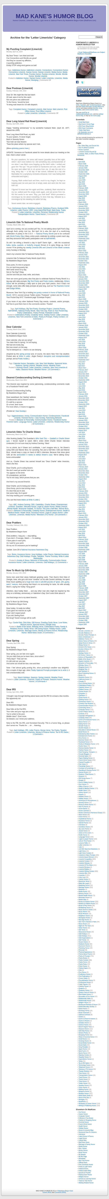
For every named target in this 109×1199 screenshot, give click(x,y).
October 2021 (83, 261)
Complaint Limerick (35, 109)
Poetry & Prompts (45, 317)
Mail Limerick (58, 109)
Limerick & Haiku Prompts (87, 855)
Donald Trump (83, 726)
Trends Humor (83, 1079)
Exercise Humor (84, 740)
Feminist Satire (12, 422)
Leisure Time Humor (85, 841)
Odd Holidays (25, 556)
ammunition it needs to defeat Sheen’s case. (35, 455)
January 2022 (83, 255)
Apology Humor (83, 653)
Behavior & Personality (25, 420)
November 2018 (84, 331)
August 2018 (83, 337)
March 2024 (82, 202)
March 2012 (82, 489)
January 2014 (83, 444)
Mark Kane (56, 210)
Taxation (63, 730)
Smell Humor (83, 1039)
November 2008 (84, 570)
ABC (15, 505)
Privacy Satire (83, 978)
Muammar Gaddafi (26, 509)
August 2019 (83, 313)
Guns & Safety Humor (86, 782)
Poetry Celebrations (24, 313)
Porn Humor (82, 972)
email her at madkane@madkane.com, (84, 113)
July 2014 (82, 432)
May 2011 (82, 509)
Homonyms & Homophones (87, 800)
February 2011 (83, 515)
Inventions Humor (84, 827)
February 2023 (83, 228)
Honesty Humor (22, 367)
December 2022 (84, 232)
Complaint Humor (20, 109)
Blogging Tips (83, 669)
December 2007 (84, 592)
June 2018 (82, 341)
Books (81, 675)
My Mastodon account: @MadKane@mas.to (85, 133)
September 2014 (84, 428)
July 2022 (82, 242)
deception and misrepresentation (57, 356)
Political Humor (83, 1168)
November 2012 (84, 473)
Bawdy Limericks (84, 661)
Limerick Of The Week (86, 865)
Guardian (19, 507)
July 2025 (82, 178)
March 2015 (82, 416)
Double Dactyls (83, 728)
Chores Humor (83, 691)
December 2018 (84, 329)
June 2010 (82, 531)
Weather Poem (55, 365)
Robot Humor (83, 1008)
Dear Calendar (14, 327)
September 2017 (84, 360)
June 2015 (82, 410)
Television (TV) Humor (45, 515)
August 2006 (83, 624)
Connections (47, 70)
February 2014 (83, 442)
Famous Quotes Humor (86, 748)
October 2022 (83, 236)
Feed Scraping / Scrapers (87, 752)
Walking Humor (83, 1089)
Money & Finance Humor (47, 631)
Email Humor (83, 732)
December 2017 (84, 354)
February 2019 (83, 325)
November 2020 (84, 283)
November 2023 (84, 210)
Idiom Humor (83, 814)
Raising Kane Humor (85, 1174)
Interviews (82, 825)
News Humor (83, 924)
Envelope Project (45, 309)
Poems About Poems (85, 954)
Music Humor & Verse (86, 909)
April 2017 (82, 366)
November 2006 (84, 618)
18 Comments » (61, 515)
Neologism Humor (84, 918)
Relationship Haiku (84, 998)
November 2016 (84, 376)
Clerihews (82, 695)
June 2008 (82, 580)
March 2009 (82, 562)
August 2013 (83, 455)
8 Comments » (41, 681)
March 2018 (82, 347)
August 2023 (83, 216)
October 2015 (83, 402)
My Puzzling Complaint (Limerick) (24, 49)
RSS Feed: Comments (86, 128)
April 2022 (82, 248)
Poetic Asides (23, 359)
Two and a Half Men (50, 509)
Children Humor (84, 689)
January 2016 (83, 396)
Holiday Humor (49, 315)
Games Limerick (44, 72)
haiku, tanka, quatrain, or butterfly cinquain (23, 245)
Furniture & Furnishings (86, 768)
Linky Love (82, 877)
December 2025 (84, 170)
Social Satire (83, 1045)
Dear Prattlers (13, 522)
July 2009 (82, 553)
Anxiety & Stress (23, 560)
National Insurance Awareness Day (34, 550)
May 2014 (82, 436)
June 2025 (82, 180)
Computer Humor (84, 709)
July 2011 (82, 505)
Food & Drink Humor (85, 760)
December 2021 (84, 257)
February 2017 (83, 370)
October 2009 (83, 547)
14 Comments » (54, 370)
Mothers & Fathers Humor (87, 903)
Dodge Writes (15, 288)
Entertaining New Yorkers (87, 734)
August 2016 (83, 382)
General (81, 776)
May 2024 (82, 198)
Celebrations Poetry (22, 315)
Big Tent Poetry (33, 281)
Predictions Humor (84, 974)
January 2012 (83, 493)
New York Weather (47, 363)
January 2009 (83, 566)
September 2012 (84, 477)
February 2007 (83, 612)
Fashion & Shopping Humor (87, 1120)
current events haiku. (91, 110)
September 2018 (84, 335)
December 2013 (84, 446)
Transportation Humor (26, 214)
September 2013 (84, 452)
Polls (80, 970)
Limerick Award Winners (86, 857)
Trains (63, 210)
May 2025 (82, 182)
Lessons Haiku (83, 843)
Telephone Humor (84, 1067)
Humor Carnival (83, 149)
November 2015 (84, 400)
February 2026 (83, 166)
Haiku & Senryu (83, 786)
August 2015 (83, 406)
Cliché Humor (83, 697)
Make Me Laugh (84, 883)
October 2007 (83, 596)
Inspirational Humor (85, 819)
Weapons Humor (84, 1091)
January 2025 (83, 190)
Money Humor (83, 1150)
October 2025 (83, 172)
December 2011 (84, 495)
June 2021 (82, 269)
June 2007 (82, 604)
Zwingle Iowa (50, 625)
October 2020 (83, 285)
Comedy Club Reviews (86, 703)
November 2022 (84, 234)
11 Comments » (62, 562)
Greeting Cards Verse (49, 623)
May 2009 (82, 558)
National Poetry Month (44, 234)
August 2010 (83, 527)
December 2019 (84, 305)
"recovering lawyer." (95, 105)
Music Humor (83, 1152)
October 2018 (83, 333)
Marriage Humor (31, 631)
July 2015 (82, 408)
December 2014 (84, 422)
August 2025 (83, 176)
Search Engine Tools (85, 1027)
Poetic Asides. (48, 281)
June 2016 (82, 386)
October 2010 (83, 523)
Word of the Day (84, 1097)
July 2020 (82, 291)
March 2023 (82, 226)
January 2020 (83, 303)
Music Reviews (83, 913)
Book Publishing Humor (86, 673)
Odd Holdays (83, 934)
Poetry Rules (83, 964)
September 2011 (84, 501)
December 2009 (84, 543)
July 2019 (82, 315)
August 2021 (83, 265)
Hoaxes (81, 794)
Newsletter (82, 1158)
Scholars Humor (84, 1023)
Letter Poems (23, 210)
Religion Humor (83, 1177)
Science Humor (83, 1025)
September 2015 (84, 404)
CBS (33, 505)
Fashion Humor (83, 750)
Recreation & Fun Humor (87, 996)
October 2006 (83, 620)
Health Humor (83, 1126)
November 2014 (84, 424)
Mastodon (82, 889)
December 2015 (84, 398)
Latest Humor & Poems (86, 1136)
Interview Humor (30, 507)
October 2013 (83, 450)
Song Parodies (83, 1047)
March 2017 (82, 368)
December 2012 (84, 471)
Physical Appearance (85, 952)
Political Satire (83, 968)
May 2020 (82, 295)
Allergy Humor (83, 645)
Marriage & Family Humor (87, 1144)
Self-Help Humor (84, 1031)
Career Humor (83, 1114)
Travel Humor (40, 214)
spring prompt (25, 354)
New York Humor (84, 1160)
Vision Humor (83, 1087)
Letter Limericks (48, 78)
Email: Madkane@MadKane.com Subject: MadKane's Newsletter (91, 53)
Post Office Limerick (43, 111)
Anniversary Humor (19, 208)
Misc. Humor (83, 1148)
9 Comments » (48, 633)
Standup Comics (84, 1055)
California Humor (84, 679)
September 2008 (84, 574)
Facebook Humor (59, 420)
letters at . (30, 500)
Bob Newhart (83, 671)
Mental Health (12, 509)
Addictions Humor (19, 70)
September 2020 (84, 287)
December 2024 (84, 192)
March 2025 (82, 186)
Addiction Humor (22, 78)
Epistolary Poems (50, 208)
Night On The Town (85, 926)
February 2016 (83, 394)
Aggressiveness (17, 416)
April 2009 (82, 560)
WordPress (82, 1101)
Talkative (40, 556)
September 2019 (84, 311)
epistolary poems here (19, 148)
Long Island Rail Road (42, 210)
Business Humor (84, 677)
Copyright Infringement (86, 716)
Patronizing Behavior (54, 418)
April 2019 (82, 321)
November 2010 (84, 521)
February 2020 (83, 301)
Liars (80, 847)
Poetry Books (83, 958)
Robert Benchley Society (86, 1006)
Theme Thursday (51, 556)
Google (81, 780)
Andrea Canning (24, 505)
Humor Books (83, 808)
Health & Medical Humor (86, 788)
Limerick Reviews (84, 867)
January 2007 (83, 614)
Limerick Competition (85, 859)
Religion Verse (83, 1002)
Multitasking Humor (85, 907)
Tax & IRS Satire (62, 732)
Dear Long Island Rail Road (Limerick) (26, 121)
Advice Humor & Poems (86, 641)
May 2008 (82, 582)
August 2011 (83, 503)
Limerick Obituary (84, 863)
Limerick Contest (84, 861)
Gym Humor (82, 784)
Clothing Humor (83, 699)
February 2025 (83, 188)
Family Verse (29, 629)
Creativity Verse (37, 315)
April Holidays (20, 309)
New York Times (22, 74)
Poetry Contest (59, 317)
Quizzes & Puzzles (84, 1172)
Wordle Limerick (41, 76)
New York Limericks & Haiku (27, 317)
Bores (14, 554)
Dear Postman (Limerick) (19, 88)
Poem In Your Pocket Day (57, 311)
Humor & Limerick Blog (86, 1130)
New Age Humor (84, 920)
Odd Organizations (84, 938)
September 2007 (84, 598)
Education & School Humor (87, 730)
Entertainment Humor (54, 511)
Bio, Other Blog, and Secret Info (89, 145)
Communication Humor (39, 416)
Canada (81, 681)
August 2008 (83, 576)
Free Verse (82, 764)
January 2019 (83, 327)
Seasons (18, 365)
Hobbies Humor (83, 796)
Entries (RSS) (47, 1192)
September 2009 (84, 549)
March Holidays (24, 677)
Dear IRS (11, 689)
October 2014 (83, 426)
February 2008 (83, 588)
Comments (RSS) (60, 1192)
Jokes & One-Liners (85, 833)
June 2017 (82, 362)
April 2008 (82, 584)
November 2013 (84, 448)
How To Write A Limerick (86, 147)
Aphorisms (82, 651)
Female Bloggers (84, 754)
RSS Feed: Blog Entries (86, 126)
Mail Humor (47, 109)
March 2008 (82, 586)
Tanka (80, 1061)
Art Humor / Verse (84, 655)
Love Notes (62, 623)
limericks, (96, 108)
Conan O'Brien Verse (85, 711)
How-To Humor (83, 806)
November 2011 (84, 497)
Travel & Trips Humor (85, 1181)
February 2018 (83, 349)
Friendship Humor (84, 766)
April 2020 (82, 297)
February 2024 (83, 204)
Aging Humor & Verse (85, 643)
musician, (83, 105)
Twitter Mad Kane (84, 130)
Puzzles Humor (35, 74)
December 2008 (84, 568)
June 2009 (82, 556)
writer (77, 105)
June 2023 (82, 220)
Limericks (58, 78)
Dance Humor (83, 722)
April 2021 (82, 273)
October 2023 (83, 212)
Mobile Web (82, 899)
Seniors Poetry (83, 1033)
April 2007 (82, 608)
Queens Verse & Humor (86, 992)
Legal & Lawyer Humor (45, 507)
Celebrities (40, 505)
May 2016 (82, 388)
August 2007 (83, 600)
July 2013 (82, 457)
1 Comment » (38, 734)
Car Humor (82, 1112)
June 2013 (82, 459)
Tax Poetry (55, 730)
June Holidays (36, 554)
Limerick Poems (59, 309)
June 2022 (82, 244)
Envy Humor (82, 738)
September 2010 (84, 525)
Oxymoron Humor (84, 946)
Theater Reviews (84, 1071)
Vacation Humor (84, 1085)
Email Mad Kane (84, 122)
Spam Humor (83, 1049)
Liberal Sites (82, 1140)
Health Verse (25, 513)
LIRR (31, 210)
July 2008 (82, 578)
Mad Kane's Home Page (86, 124)
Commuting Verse (84, 707)
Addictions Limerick (34, 70)
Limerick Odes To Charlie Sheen (23, 432)
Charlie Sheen (50, 505)
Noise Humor (83, 928)
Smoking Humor (84, 1041)
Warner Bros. (64, 509)
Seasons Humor (27, 370)
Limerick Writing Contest (86, 871)
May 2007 (82, 606)
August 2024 (83, 196)
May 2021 (82, 271)
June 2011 (82, 507)
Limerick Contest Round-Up (87, 152)
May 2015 (82, 412)
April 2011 (82, 511)
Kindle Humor (83, 835)
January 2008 (83, 590)
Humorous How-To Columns (88, 1132)
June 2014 (82, 434)
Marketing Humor (84, 885)
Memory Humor (83, 893)
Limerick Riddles (84, 869)
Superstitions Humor (85, 1059)
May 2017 (82, 364)
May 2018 (82, 343)
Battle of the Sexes (24, 627)
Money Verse (45, 730)
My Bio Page (83, 1156)
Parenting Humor (84, 948)
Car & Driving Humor (85, 683)
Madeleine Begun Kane (65, 1191)
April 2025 (82, 184)
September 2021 (84, 263)
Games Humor (31, 72)
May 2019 (82, 319)
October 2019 (83, 309)
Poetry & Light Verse (85, 1166)
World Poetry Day (17, 236)
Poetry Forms (83, 962)
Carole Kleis (17, 623)
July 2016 (82, 384)
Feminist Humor (28, 418)
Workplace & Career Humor (87, 1103)
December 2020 (84, 281)
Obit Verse (82, 930)
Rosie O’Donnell (84, 1012)
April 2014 (82, 438)
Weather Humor (42, 365)
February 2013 (83, 467)
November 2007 (84, 594)
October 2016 (83, 378)
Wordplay (34, 80)
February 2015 (83, 418)
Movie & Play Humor (85, 905)
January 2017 (83, 372)
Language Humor (25, 422)
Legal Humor (83, 1138)
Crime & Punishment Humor (87, 720)
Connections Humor (60, 70)
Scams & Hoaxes (84, 1021)
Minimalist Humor (84, 897)
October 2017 (83, 358)
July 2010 (82, 529)
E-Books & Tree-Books (86, 1118)
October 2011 (83, 499)
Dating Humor (83, 724)
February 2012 (83, 491)
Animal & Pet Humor (85, 647)
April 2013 (82, 463)
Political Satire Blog (85, 1170)
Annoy (27, 416)
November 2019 (84, 307)
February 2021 (83, 277)
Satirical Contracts (84, 1014)
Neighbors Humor (84, 915)
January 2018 (83, 351)
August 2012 (83, 479)
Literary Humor (83, 879)
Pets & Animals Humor (86, 1164)
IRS (26, 730)
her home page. (96, 115)
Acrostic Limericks (84, 631)
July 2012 (82, 481)
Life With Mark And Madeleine (88, 849)
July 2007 (82, 602)
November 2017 (84, 356)
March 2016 (82, 392)
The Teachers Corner (61, 286)
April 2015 (82, 414)
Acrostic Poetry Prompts (86, 635)
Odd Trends (82, 940)
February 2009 (83, 564)
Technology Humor (84, 1065)
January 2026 (83, 168)
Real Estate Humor (85, 994)
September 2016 (84, 380)
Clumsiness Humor (85, 701)
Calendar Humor (19, 363)
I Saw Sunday (20, 411)
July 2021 (82, 267)
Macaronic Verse (84, 881)
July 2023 (82, 218)
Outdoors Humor (84, 944)
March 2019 (82, 323)
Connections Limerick (17, 72)
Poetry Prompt (38, 313)
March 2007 (82, 610)
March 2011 (82, 513)
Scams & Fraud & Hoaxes (87, 1019)
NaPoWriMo (12, 311)
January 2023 (83, 230)
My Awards (82, 1154)
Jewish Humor (83, 831)
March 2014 (82, 440)
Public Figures (83, 984)
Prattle (33, 556)
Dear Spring (12, 640)
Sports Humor (83, 1053)
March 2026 (82, 164)
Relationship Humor (56, 212)
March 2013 (82, 465)
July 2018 (82, 339)
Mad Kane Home (84, 1142)
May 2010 (82, 533)
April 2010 (82, 535)
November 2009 (84, 545)
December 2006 (84, 616)
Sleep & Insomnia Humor (87, 1037)
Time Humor (82, 1073)
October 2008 (83, 572)
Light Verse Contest (85, 853)
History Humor (83, 792)
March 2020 (82, 299)
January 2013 (83, 469)
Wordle (58, 74)
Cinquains (82, 693)
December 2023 (84, 208)
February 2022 (83, 253)
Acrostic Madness (84, 633)
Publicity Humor (84, 986)
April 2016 (82, 390)
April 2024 (82, 200)
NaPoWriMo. (51, 238)
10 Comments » (38, 424)
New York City (41, 311)
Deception (31, 363)
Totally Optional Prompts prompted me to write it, (49, 670)
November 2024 (84, 194)
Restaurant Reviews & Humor (88, 1004)
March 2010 (82, 537)
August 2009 (83, 551)
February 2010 (83, 539)
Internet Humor (83, 823)
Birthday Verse (37, 627)
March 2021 (82, 275)
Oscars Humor (83, 942)
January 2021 (83, 279)
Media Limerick (61, 507)
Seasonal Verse (61, 363)
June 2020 (82, 293)
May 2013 (82, 461)
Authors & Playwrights (86, 657)
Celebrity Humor (38, 511)
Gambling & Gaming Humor (87, 770)
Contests (81, 713)
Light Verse (82, 851)
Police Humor (83, 966)
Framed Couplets (84, 762)
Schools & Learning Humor (87, 1179)
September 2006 (84, 622)
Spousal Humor (39, 625)
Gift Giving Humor (41, 629)
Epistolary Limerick (35, 208)
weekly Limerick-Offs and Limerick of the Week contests (48, 248)
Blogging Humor (84, 667)
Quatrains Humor (84, 990)
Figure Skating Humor (86, 758)
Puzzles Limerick (48, 74)
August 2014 (83, 430)
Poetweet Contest (52, 313)
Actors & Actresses (85, 637)
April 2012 (82, 487)
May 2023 (82, 222)
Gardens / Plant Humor (86, 774)
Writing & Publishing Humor (87, 1105)
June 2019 (82, 317)
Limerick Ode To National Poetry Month (27, 222)
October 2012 (83, 475)
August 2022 (83, 240)
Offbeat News (83, 1162)
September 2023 (84, 214)
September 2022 (84, 238)
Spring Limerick (29, 365)
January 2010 (83, 541)
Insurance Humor (37, 513)
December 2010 (84, 519)
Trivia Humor (83, 1081)
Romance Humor (84, 1010)
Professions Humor (85, 982)
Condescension (55, 416)
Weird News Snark (35, 633)
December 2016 (84, 374)
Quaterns (81, 988)
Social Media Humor (85, 1043)
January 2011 (83, 517)
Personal (44, 212)
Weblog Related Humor (86, 1183)
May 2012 (82, 485)
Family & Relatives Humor (87, 744)
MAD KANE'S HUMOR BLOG (54, 16)
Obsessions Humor (85, 932)
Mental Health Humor (85, 895)
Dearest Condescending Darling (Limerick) (29, 377)
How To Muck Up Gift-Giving (21, 570)
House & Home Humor (86, 804)
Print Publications (84, 976)
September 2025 (84, 174)
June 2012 (82, 483)
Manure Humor (26, 625)
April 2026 (82, 162)
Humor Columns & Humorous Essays (90, 812)
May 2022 (82, 246)
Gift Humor (36, 623)
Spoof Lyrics (82, 1051)
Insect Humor (83, 817)
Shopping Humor (84, 1035)
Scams (81, 1016)
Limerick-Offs (83, 873)
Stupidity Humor (84, 1057)
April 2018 (82, 345)
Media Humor (56, 72)
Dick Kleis (27, 623)
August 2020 (83, 289)
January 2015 (83, 420)
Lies (37, 363)
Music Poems (83, 911)
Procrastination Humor (86, 980)
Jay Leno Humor (84, 829)
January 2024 (83, 206)
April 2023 (82, 224)
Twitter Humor (83, 1083)
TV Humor (38, 509)
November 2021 (84, 259)
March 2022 (82, 250)
